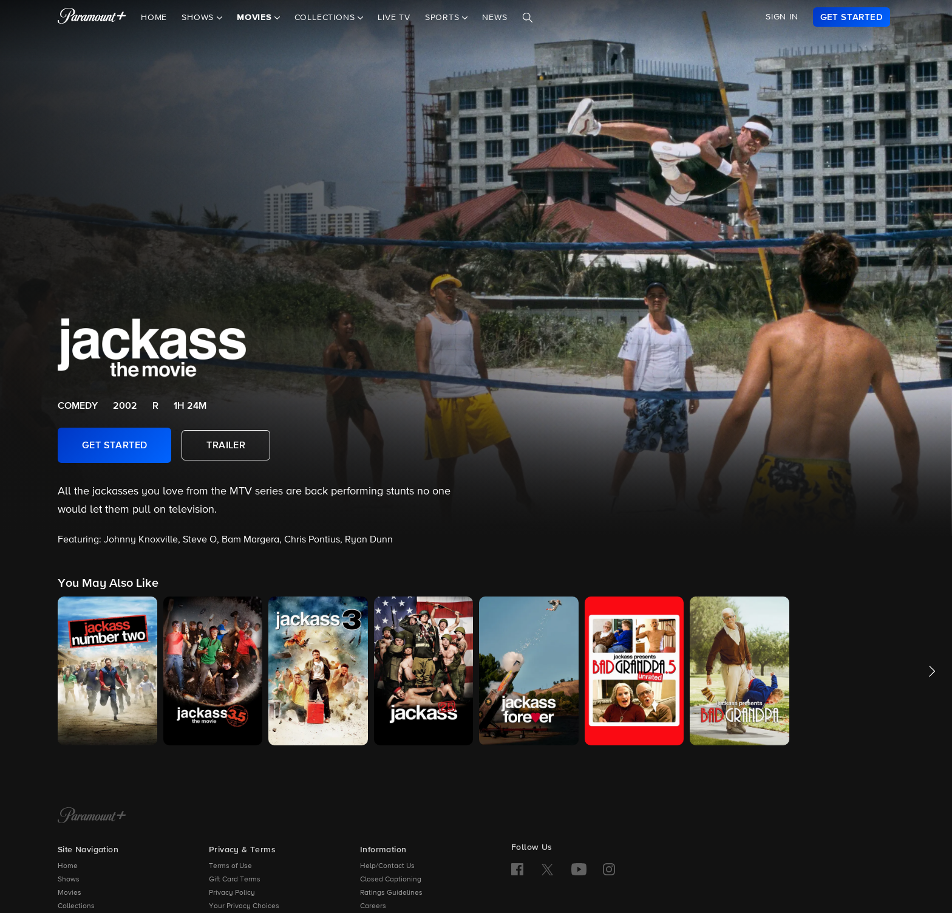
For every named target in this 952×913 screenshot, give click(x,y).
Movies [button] (255, 17)
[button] (107, 671)
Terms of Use (230, 866)
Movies (69, 893)
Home (154, 17)
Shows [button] (199, 17)
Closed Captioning (390, 879)
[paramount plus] (92, 17)
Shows (69, 879)
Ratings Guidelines (391, 893)
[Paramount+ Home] (92, 816)
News (494, 17)
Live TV (394, 17)
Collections (76, 906)
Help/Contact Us (387, 866)
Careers (373, 906)
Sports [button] (444, 17)
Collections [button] (326, 17)
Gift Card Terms (234, 879)
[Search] (527, 17)
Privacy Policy (232, 893)
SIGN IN (782, 17)
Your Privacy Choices (244, 906)
